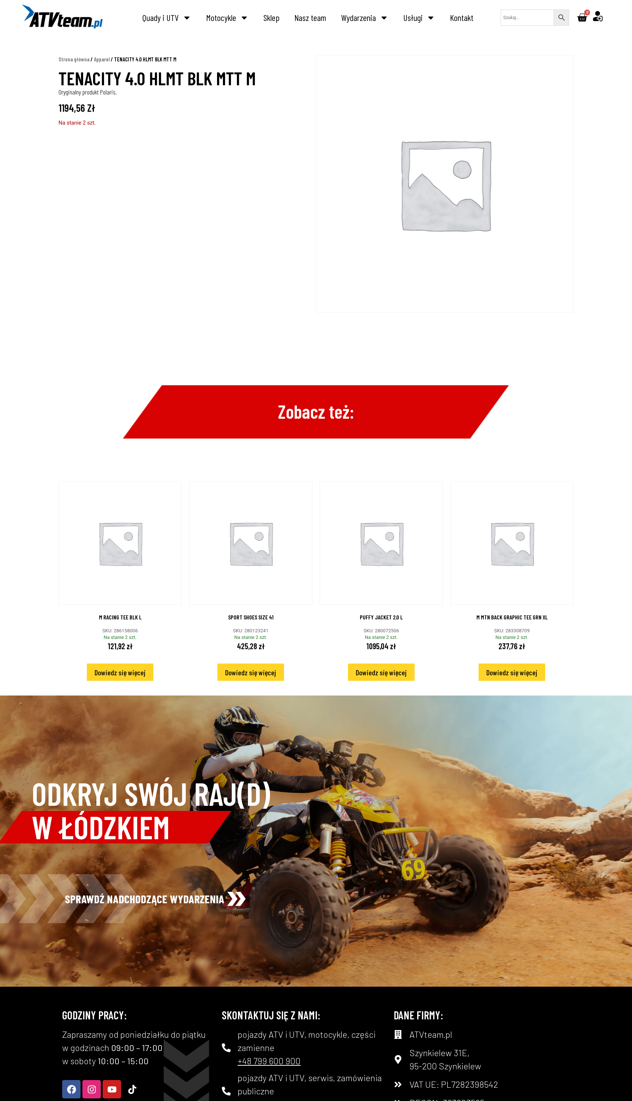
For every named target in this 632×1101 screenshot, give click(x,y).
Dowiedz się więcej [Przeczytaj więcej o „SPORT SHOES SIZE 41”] (250, 683)
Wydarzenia (364, 18)
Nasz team (310, 17)
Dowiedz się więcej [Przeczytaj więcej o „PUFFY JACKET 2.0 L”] (381, 683)
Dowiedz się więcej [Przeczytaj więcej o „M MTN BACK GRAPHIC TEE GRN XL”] (511, 683)
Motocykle (227, 18)
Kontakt (461, 17)
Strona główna (73, 70)
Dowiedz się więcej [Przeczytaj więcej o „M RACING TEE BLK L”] (120, 683)
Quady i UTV (166, 18)
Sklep (271, 17)
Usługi (419, 18)
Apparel (102, 70)
